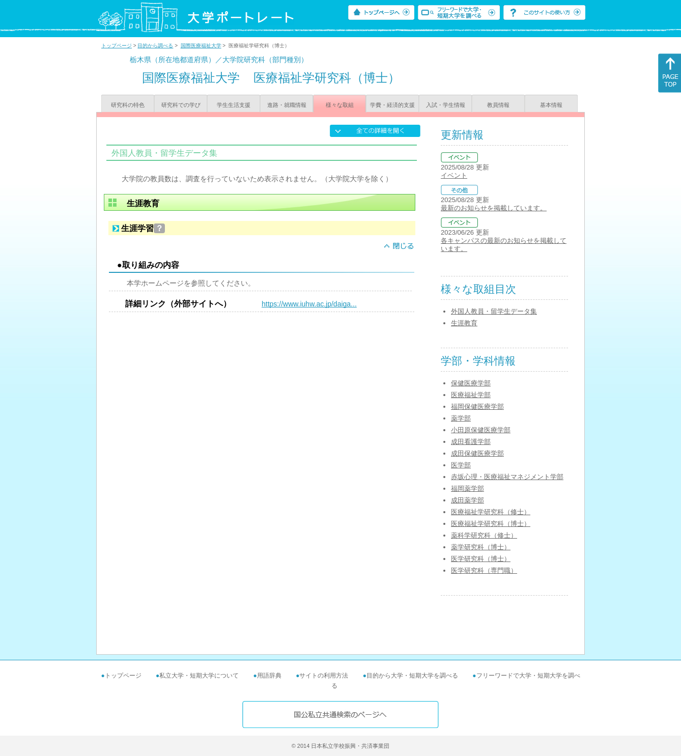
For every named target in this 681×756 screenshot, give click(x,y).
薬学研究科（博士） (480, 547)
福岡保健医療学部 (477, 406)
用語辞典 (269, 675)
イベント (454, 175)
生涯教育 (464, 323)
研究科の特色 (128, 105)
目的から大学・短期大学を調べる (412, 675)
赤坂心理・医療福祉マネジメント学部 (507, 477)
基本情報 (551, 105)
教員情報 (498, 105)
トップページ (116, 45)
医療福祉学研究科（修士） (490, 512)
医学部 (461, 465)
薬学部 (461, 418)
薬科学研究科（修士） (484, 535)
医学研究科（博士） (480, 559)
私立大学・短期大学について (199, 675)
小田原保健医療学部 (480, 430)
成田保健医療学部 (477, 453)
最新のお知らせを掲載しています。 (494, 208)
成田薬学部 (467, 500)
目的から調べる (155, 45)
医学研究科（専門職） (484, 570)
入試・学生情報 (445, 105)
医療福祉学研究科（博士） (490, 523)
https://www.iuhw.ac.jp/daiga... (309, 304)
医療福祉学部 (471, 395)
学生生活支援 (233, 105)
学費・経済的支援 (392, 105)
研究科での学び (181, 105)
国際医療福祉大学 (201, 45)
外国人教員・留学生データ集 (494, 311)
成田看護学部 (471, 441)
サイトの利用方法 (323, 675)
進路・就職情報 (286, 105)
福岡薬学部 (467, 488)
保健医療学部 (471, 383)
